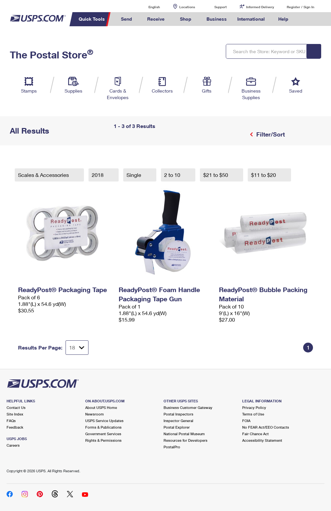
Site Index (15, 414)
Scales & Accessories (44, 175)
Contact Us (16, 407)
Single (135, 175)
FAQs (11, 420)
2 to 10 (173, 175)
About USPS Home (101, 407)
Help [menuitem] (283, 19)
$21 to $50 (216, 175)
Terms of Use (253, 414)
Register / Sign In (300, 7)
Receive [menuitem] (156, 19)
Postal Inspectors (178, 414)
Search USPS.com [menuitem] (305, 19)
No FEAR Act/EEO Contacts (265, 427)
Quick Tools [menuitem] (92, 19)
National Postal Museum (184, 434)
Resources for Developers (185, 440)
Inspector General (178, 420)
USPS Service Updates (104, 420)
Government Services (103, 434)
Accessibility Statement (262, 440)
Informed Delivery (260, 7)
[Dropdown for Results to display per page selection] (77, 347)
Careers (13, 445)
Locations (187, 7)
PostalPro (172, 447)
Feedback (15, 427)
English (147, 7)
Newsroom (94, 414)
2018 (98, 175)
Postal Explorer (177, 427)
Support (220, 7)
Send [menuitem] (126, 19)
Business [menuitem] (216, 19)
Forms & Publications (103, 427)
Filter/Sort (270, 134)
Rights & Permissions (103, 440)
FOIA (246, 420)
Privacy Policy (254, 407)
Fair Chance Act (255, 434)
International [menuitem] (251, 19)
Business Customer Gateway (188, 407)
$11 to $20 (264, 175)
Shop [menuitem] (185, 19)
